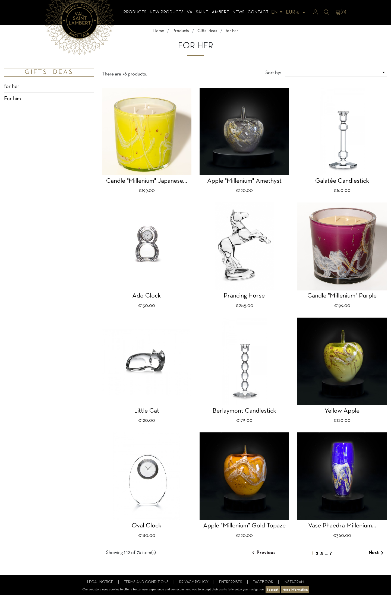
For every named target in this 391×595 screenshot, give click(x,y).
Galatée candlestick (342, 181)
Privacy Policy (194, 582)
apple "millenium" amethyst (244, 181)
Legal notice (100, 582)
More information (295, 589)
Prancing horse (244, 296)
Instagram (294, 582)
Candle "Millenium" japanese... (146, 181)
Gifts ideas (49, 72)
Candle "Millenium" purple (342, 296)
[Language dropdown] (277, 12)
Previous (263, 553)
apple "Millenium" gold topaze (244, 526)
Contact (258, 12)
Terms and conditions (146, 582)
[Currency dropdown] (296, 12)
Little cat (146, 411)
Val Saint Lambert (208, 12)
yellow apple (342, 411)
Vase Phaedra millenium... (342, 526)
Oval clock (146, 526)
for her (11, 86)
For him (12, 98)
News (238, 12)
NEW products (167, 12)
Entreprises (231, 582)
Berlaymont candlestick (244, 411)
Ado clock (146, 296)
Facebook (263, 582)
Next (377, 553)
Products (134, 12)
